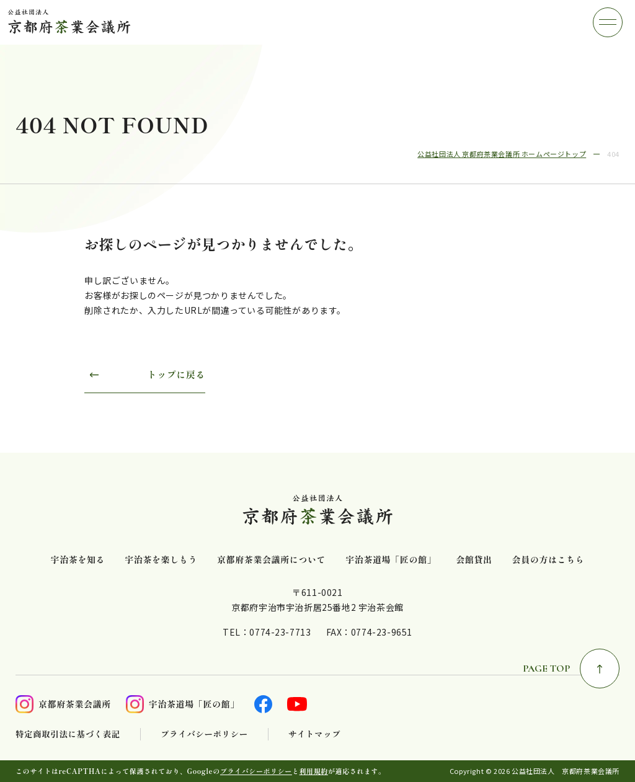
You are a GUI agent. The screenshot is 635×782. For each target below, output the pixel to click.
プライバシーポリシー (204, 734)
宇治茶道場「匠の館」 (390, 560)
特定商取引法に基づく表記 (68, 734)
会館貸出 (474, 560)
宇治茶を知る (78, 560)
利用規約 (314, 771)
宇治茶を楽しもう (161, 560)
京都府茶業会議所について (271, 560)
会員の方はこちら (548, 560)
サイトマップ (314, 734)
